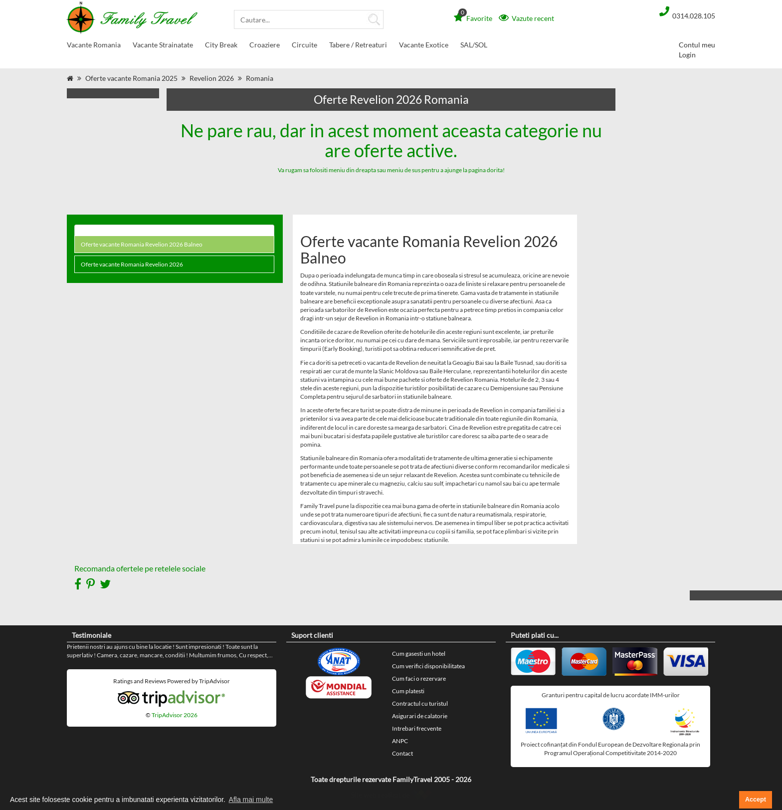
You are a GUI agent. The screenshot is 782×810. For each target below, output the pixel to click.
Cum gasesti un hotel (418, 653)
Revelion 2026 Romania (231, 78)
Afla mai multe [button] (251, 800)
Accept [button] (755, 799)
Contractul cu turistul (420, 703)
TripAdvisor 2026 (174, 715)
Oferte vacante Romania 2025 (131, 78)
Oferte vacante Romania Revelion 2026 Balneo (141, 244)
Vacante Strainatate (163, 46)
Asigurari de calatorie (419, 716)
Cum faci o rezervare (419, 678)
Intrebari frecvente (416, 728)
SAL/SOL (473, 44)
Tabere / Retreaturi (358, 46)
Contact (402, 753)
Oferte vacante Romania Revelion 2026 (132, 264)
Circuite (304, 46)
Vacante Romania (94, 46)
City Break (221, 46)
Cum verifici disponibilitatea (428, 666)
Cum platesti (408, 691)
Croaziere (264, 46)
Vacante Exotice (423, 46)
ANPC (400, 741)
